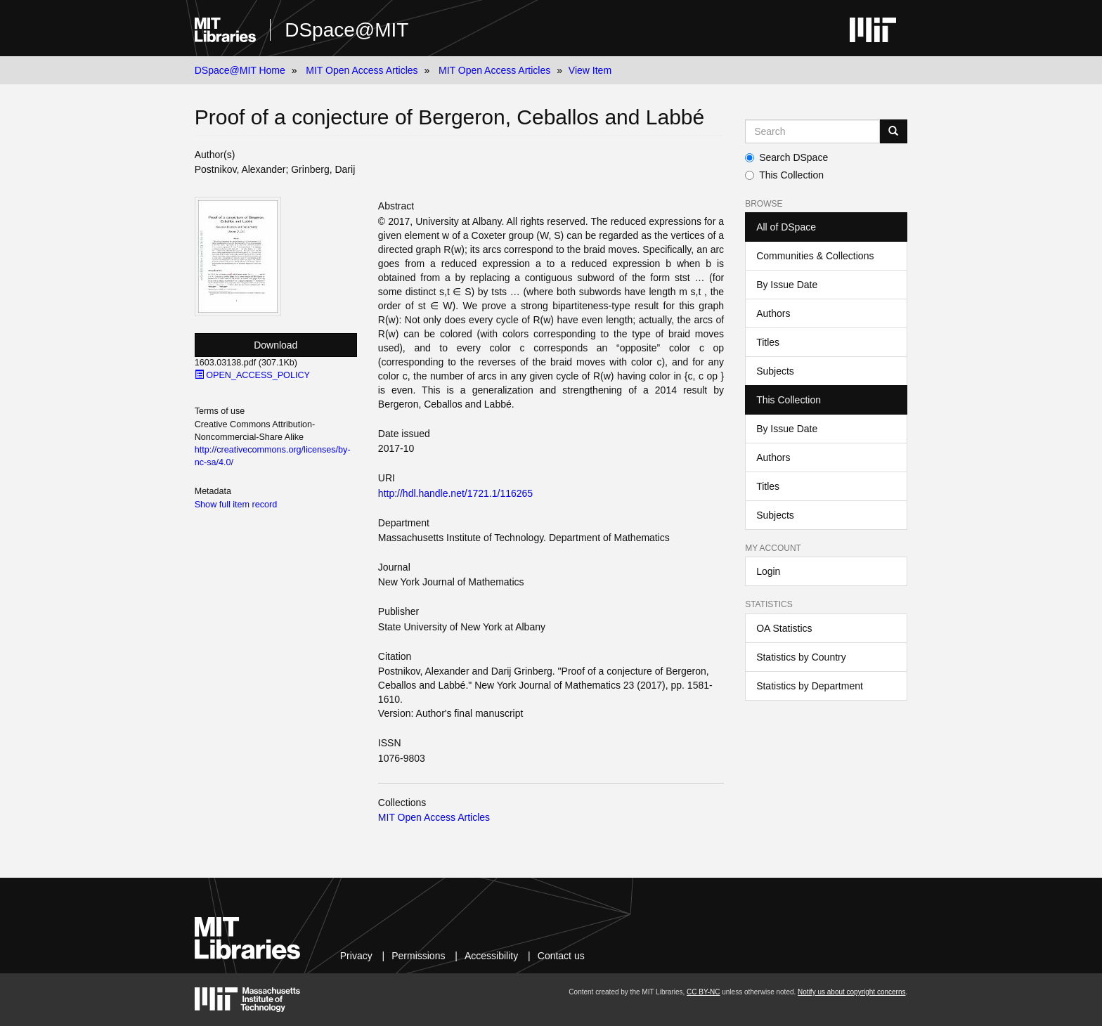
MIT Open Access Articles (361, 70)
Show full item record (236, 504)
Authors (773, 313)
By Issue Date (786, 284)
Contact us (561, 955)
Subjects (775, 371)
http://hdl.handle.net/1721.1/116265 (455, 493)
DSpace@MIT (346, 30)
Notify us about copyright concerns (851, 992)
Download (275, 345)
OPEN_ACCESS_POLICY (252, 375)
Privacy (356, 955)
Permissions (418, 955)
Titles (767, 342)
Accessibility (491, 955)
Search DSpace (786, 157)
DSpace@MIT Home (240, 70)
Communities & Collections (815, 255)
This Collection (784, 175)
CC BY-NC (703, 992)
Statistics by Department (809, 685)
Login (768, 571)
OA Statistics (784, 628)
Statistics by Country (801, 657)
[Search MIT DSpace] (812, 131)
